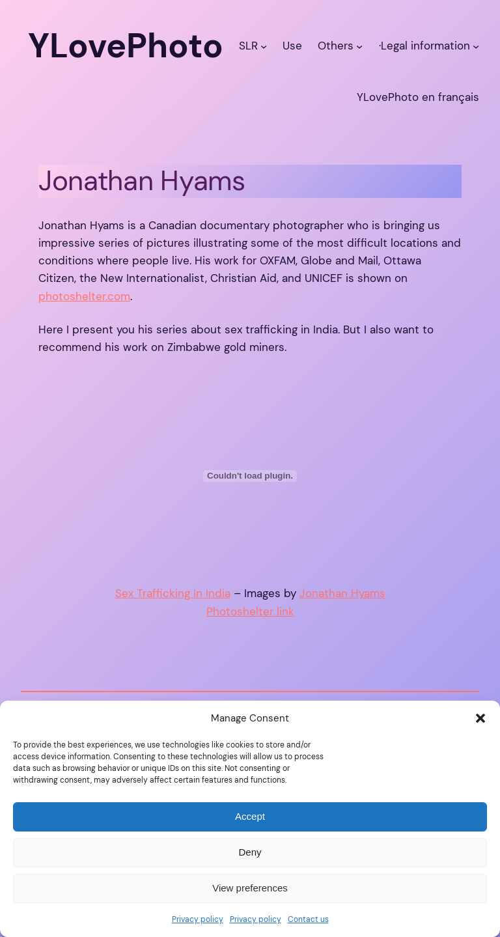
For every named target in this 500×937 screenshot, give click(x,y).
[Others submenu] (359, 45)
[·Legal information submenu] (476, 45)
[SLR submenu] (263, 45)
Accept (250, 816)
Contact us (308, 919)
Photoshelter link (250, 611)
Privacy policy (197, 919)
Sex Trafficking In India (172, 593)
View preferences (250, 887)
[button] (480, 718)
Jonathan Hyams (342, 593)
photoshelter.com (84, 296)
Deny (249, 852)
